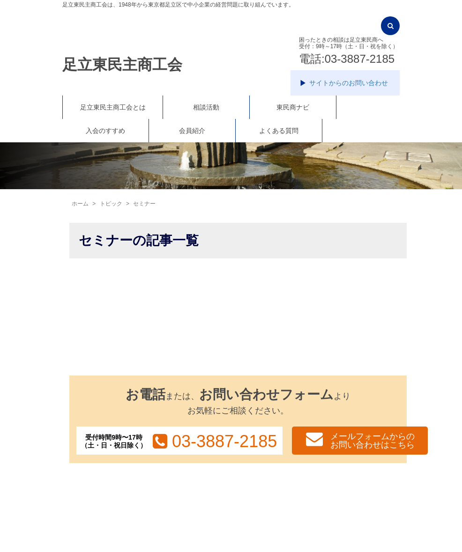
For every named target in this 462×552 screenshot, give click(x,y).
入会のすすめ (105, 130)
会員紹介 (192, 130)
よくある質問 (278, 130)
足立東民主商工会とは (113, 107)
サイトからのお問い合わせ (348, 83)
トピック (111, 203)
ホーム (80, 203)
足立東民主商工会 (122, 64)
